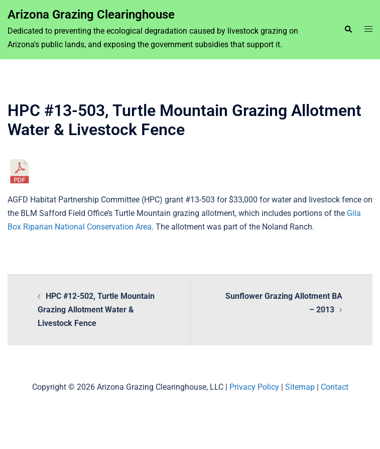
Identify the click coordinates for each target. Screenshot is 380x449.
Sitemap (300, 387)
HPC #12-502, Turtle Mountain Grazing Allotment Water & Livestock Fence (96, 309)
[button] (348, 30)
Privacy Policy (254, 387)
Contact (334, 387)
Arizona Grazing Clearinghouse (91, 15)
